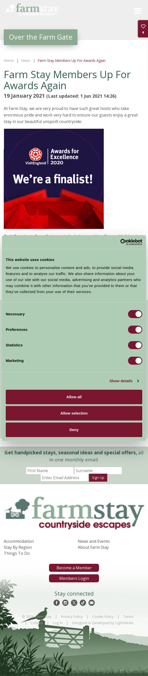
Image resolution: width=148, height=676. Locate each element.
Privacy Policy (72, 616)
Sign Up (98, 477)
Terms (128, 616)
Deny (74, 430)
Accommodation (19, 541)
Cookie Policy (103, 616)
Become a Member (74, 568)
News (25, 60)
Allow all (74, 397)
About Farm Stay (93, 547)
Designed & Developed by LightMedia (102, 622)
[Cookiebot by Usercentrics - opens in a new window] (120, 242)
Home (9, 60)
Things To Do (17, 553)
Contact (36, 622)
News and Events (94, 541)
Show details (121, 381)
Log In (57, 622)
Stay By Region (18, 547)
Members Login (74, 578)
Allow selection (74, 413)
